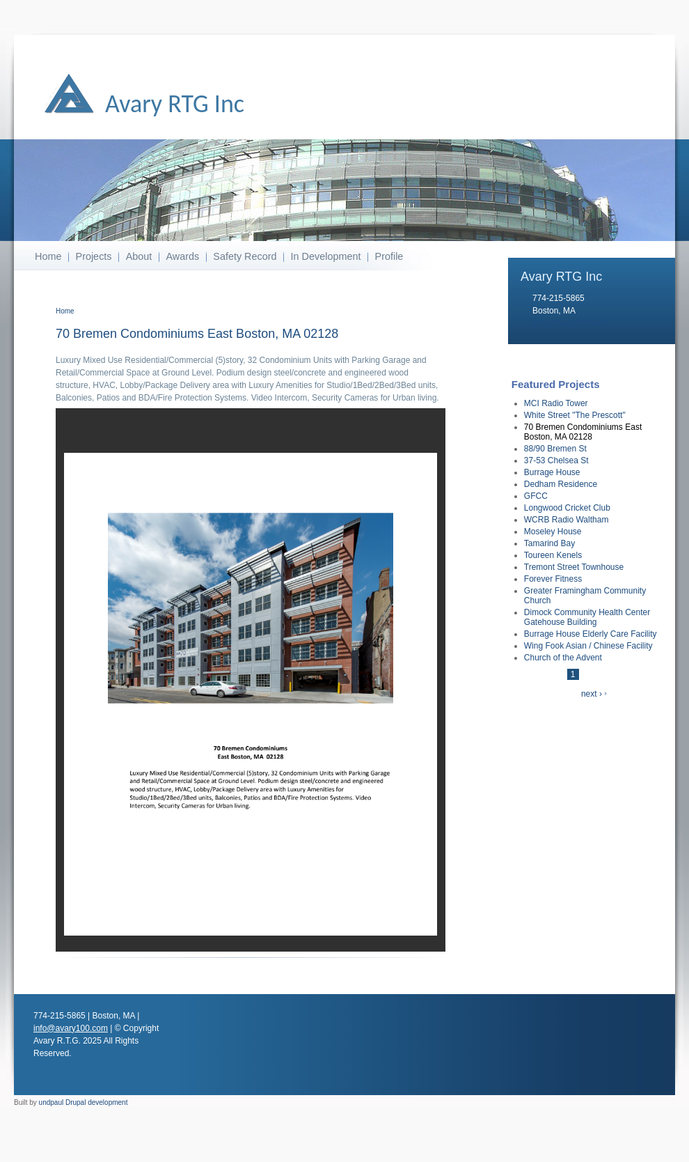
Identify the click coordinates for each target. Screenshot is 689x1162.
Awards (182, 256)
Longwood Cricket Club (567, 508)
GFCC (536, 496)
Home (48, 256)
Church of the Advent (563, 658)
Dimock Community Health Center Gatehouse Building (587, 617)
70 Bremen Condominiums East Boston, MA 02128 (583, 432)
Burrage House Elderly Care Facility (590, 634)
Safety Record (244, 256)
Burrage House (552, 472)
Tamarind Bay (549, 543)
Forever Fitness (553, 579)
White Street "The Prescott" (575, 415)
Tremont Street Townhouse (574, 567)
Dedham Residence (560, 484)
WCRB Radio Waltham (566, 520)
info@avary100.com (569, 323)
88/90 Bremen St (555, 449)
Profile (389, 256)
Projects (94, 256)
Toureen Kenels (553, 555)
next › (591, 694)
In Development (326, 256)
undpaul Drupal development (83, 1102)
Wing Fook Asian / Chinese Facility (588, 646)
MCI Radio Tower (556, 403)
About (139, 256)
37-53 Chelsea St (556, 460)
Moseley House (553, 531)
